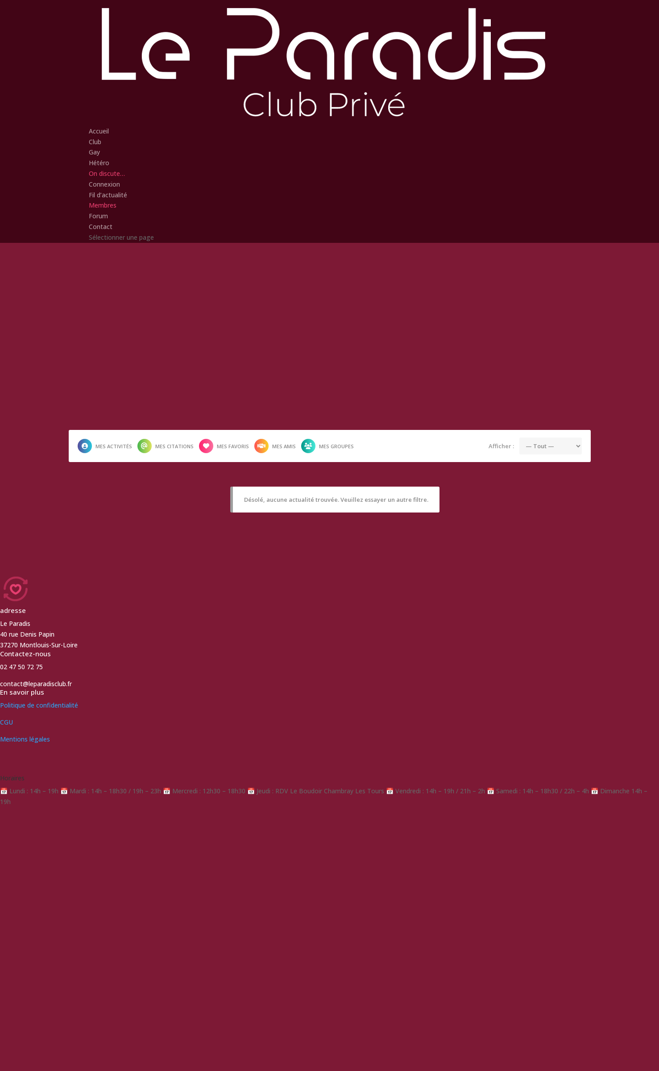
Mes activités (105, 446)
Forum (98, 216)
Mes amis (275, 446)
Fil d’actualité (108, 195)
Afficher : (501, 445)
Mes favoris (224, 446)
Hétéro (99, 162)
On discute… (107, 173)
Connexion (104, 184)
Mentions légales (25, 739)
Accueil (99, 131)
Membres (102, 205)
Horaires (12, 778)
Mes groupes (327, 446)
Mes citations (165, 446)
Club (95, 142)
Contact (100, 226)
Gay (94, 152)
